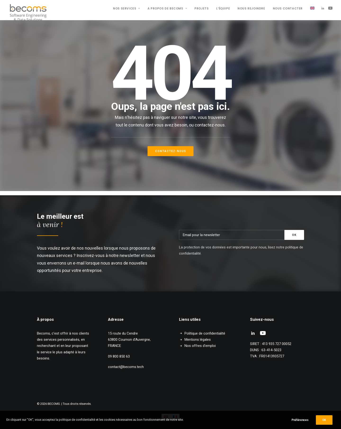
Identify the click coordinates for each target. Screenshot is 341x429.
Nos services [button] (126, 8)
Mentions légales (197, 339)
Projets (201, 8)
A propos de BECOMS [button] (167, 8)
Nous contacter (288, 8)
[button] (324, 8)
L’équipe (223, 8)
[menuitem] (126, 8)
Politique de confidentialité (204, 333)
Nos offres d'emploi (200, 346)
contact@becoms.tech (126, 367)
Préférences (300, 420)
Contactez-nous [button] (170, 151)
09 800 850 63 (119, 356)
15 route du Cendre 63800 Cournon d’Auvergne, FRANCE (129, 339)
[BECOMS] (28, 8)
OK (324, 420)
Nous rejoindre (251, 8)
